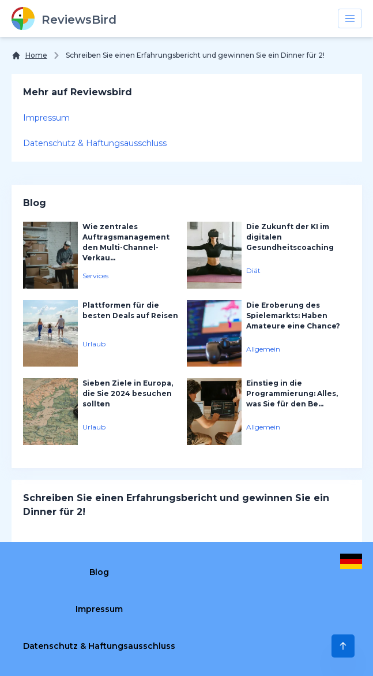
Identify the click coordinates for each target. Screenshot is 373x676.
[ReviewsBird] (64, 18)
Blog (99, 572)
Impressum (46, 118)
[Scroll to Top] (343, 646)
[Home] (29, 55)
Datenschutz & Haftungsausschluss (95, 143)
